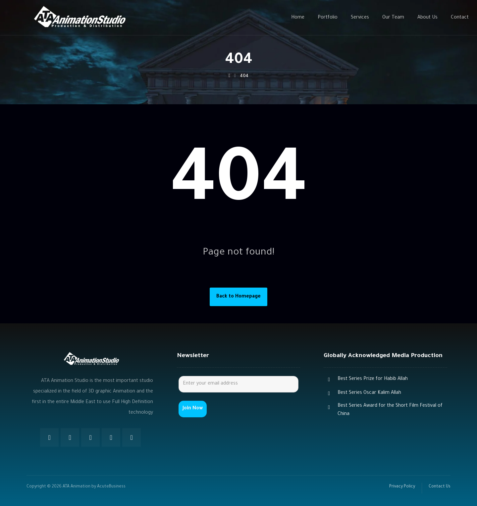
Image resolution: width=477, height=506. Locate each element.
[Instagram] (90, 437)
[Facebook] (49, 437)
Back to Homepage (238, 296)
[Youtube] (111, 437)
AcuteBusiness (111, 486)
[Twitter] (70, 437)
